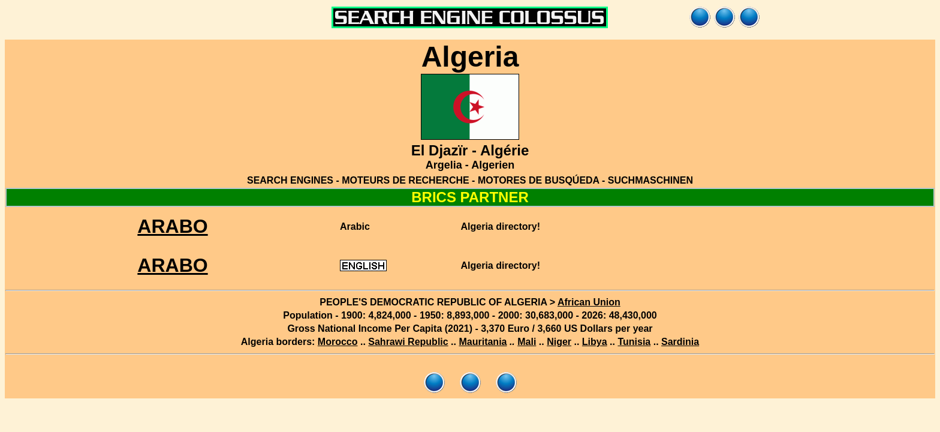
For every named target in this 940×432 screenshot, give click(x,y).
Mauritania (483, 342)
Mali (526, 342)
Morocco (338, 342)
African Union (589, 302)
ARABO (172, 226)
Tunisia (633, 342)
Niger (559, 342)
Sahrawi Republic (408, 342)
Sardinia (680, 342)
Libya (594, 342)
